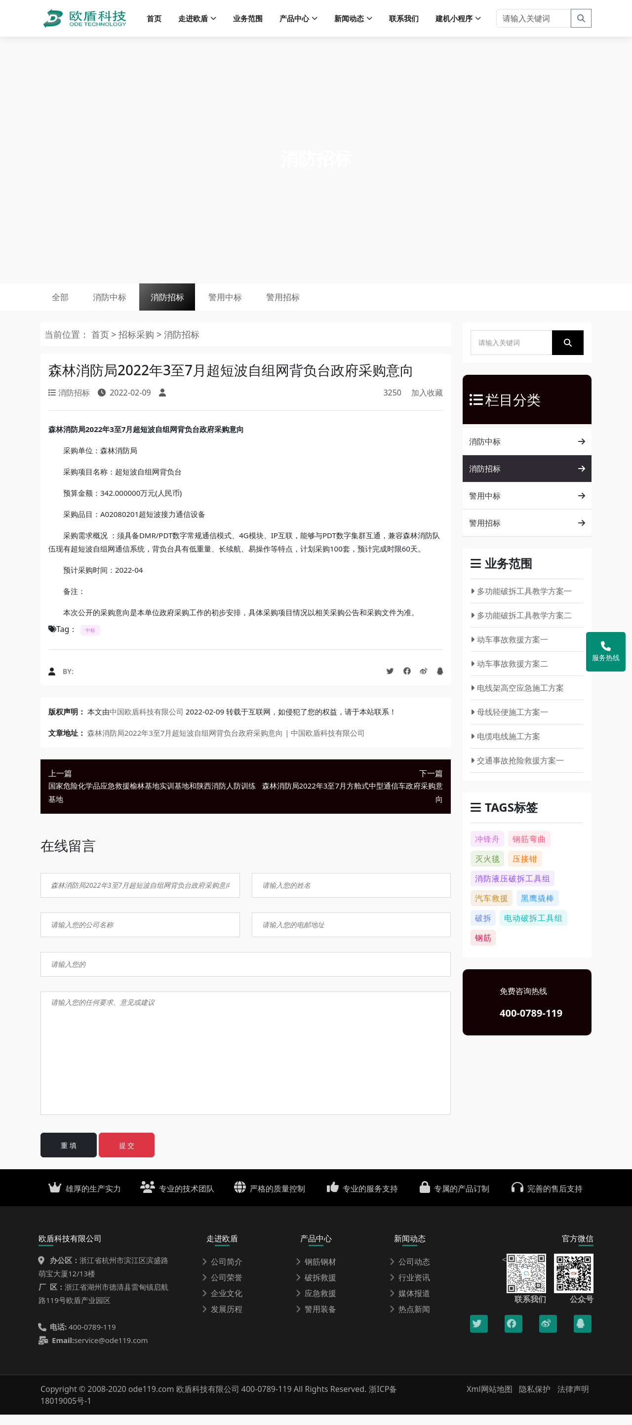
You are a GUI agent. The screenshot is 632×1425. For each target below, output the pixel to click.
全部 (64, 304)
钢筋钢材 (316, 1272)
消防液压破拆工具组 (513, 888)
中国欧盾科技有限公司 (147, 722)
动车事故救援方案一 (509, 649)
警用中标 (257, 304)
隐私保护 (535, 1399)
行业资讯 (410, 1287)
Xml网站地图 (490, 1399)
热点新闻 (410, 1319)
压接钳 (525, 869)
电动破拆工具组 (533, 928)
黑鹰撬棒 (537, 908)
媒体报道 (410, 1303)
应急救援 (316, 1303)
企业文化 (222, 1303)
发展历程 (222, 1319)
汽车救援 (492, 908)
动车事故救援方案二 (509, 674)
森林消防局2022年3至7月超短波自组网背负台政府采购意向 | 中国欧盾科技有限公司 (226, 743)
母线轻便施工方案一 (509, 722)
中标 (90, 640)
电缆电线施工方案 (505, 746)
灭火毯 (487, 869)
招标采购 (137, 345)
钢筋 (483, 948)
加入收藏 (427, 402)
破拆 (483, 928)
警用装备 (316, 1319)
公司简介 (222, 1272)
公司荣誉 (222, 1287)
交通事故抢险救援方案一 (517, 770)
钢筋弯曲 (529, 849)
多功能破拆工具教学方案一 (521, 601)
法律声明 (573, 1399)
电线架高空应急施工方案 (517, 698)
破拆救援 (316, 1287)
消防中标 (122, 304)
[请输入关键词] (533, 19)
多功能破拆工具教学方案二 (521, 625)
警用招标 (324, 304)
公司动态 (410, 1272)
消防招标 (189, 304)
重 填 (69, 1155)
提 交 (127, 1155)
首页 (154, 20)
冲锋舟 (487, 849)
